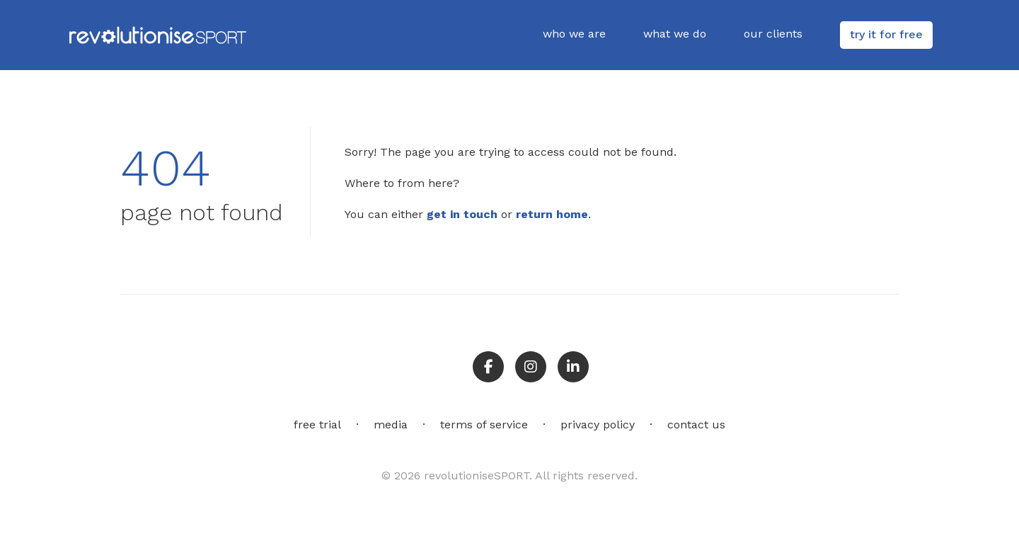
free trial (317, 424)
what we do (674, 33)
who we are (574, 33)
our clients (773, 33)
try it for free (886, 34)
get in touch (462, 214)
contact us (696, 424)
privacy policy (597, 424)
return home (552, 214)
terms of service (484, 424)
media (391, 424)
